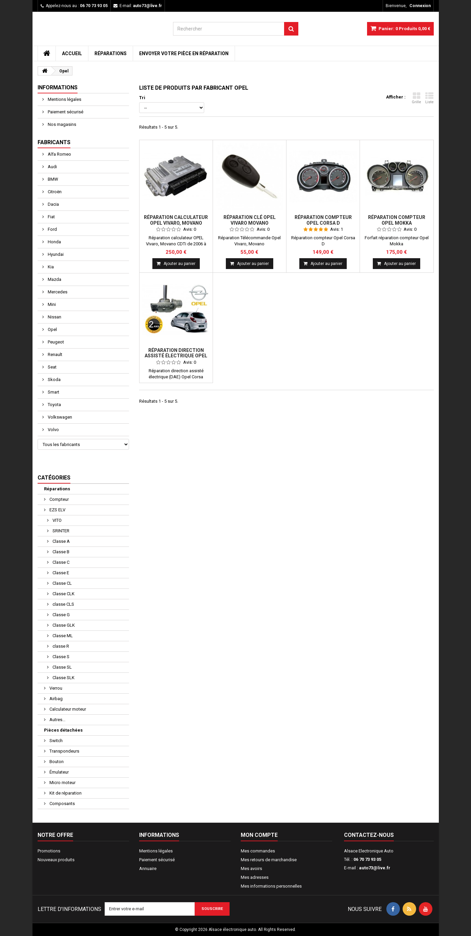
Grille (416, 98)
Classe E (60, 572)
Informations (58, 87)
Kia (50, 266)
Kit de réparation (65, 793)
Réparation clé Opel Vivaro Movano (249, 220)
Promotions (49, 850)
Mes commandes (258, 850)
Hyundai (55, 254)
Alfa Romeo (59, 154)
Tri (142, 97)
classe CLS (62, 604)
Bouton (56, 761)
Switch (55, 740)
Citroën (54, 191)
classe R (60, 646)
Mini (51, 304)
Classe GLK (63, 625)
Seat (52, 367)
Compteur (58, 499)
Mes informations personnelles (271, 886)
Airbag (55, 698)
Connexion (420, 5)
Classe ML (62, 635)
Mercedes (57, 291)
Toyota (54, 404)
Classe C (60, 562)
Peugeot (55, 341)
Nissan (54, 316)
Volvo (53, 429)
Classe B (60, 551)
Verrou (55, 688)
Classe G (60, 614)
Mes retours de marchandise (269, 859)
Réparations (110, 53)
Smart (53, 392)
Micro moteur (62, 782)
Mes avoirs (251, 868)
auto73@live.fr (374, 867)
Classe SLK (62, 677)
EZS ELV (56, 509)
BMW (52, 179)
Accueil (72, 53)
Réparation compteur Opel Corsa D (323, 220)
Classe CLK (62, 593)
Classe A (60, 541)
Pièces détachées (63, 730)
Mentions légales (64, 99)
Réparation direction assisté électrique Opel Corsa (176, 356)
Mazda (54, 279)
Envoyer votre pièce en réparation (184, 53)
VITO (56, 520)
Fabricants (54, 142)
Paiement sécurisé (65, 111)
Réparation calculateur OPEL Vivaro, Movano (176, 220)
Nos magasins (61, 124)
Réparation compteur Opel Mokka (396, 220)
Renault (54, 354)
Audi (52, 166)
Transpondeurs (63, 751)
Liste (429, 98)
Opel (52, 329)
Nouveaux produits (56, 859)
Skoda (54, 379)
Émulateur (58, 772)
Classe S (60, 656)
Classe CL (61, 583)
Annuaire (147, 868)
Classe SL (61, 667)
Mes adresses (255, 877)
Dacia (53, 204)
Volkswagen (59, 417)
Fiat (51, 216)
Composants (61, 803)
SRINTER (60, 530)
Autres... (56, 719)
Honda (54, 241)
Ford (52, 229)
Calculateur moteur (67, 709)
